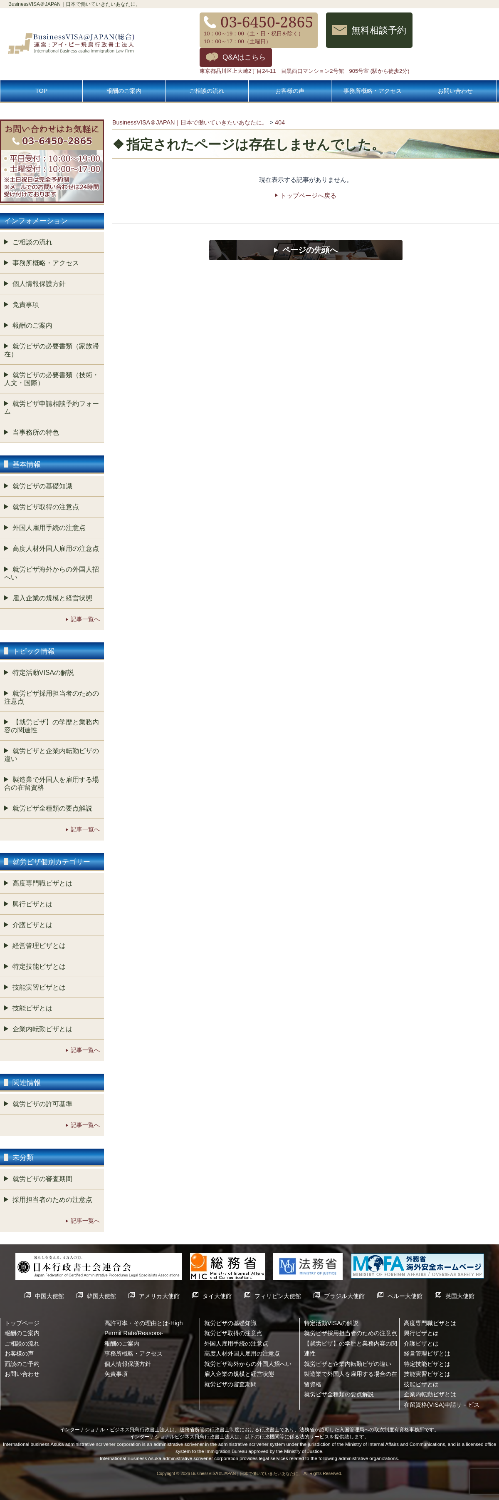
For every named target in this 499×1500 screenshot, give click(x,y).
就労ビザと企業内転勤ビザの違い (51, 754)
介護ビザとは (32, 924)
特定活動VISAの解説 (43, 672)
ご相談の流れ (206, 90)
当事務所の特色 (35, 432)
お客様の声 (289, 90)
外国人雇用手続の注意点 (49, 527)
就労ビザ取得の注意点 (45, 506)
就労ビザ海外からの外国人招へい (51, 573)
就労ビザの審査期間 (42, 1178)
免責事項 (25, 304)
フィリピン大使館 (277, 1296)
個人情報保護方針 (39, 283)
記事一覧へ (85, 619)
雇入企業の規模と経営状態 (52, 598)
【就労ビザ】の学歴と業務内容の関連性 (51, 726)
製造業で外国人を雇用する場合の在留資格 (51, 783)
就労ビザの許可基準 (42, 1103)
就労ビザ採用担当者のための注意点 (51, 697)
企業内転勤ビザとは (42, 1028)
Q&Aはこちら (244, 57)
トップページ (22, 1323)
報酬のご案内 (123, 90)
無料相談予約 (378, 30)
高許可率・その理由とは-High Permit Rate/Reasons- (143, 1328)
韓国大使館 (101, 1296)
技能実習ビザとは (39, 987)
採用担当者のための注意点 (52, 1199)
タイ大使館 (217, 1296)
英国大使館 (459, 1296)
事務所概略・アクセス (372, 90)
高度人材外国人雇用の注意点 (55, 548)
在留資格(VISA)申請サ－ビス (441, 1404)
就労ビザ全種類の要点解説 (52, 808)
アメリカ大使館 (159, 1296)
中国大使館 (49, 1296)
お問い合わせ (455, 90)
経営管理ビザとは (39, 945)
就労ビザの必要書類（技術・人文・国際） (51, 378)
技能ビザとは (32, 1008)
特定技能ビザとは (39, 966)
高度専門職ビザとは (42, 883)
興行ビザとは (32, 904)
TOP (41, 90)
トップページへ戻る (308, 195)
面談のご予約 (22, 1364)
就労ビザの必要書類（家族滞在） (51, 350)
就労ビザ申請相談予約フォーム (51, 407)
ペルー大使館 (405, 1296)
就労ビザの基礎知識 (42, 486)
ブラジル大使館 (344, 1296)
